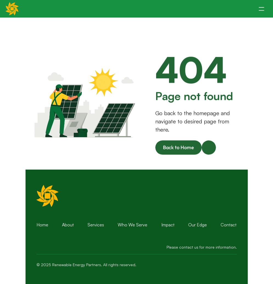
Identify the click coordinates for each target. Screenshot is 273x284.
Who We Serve (132, 224)
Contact (229, 224)
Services (96, 224)
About (68, 224)
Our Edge (197, 224)
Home (42, 224)
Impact (168, 224)
